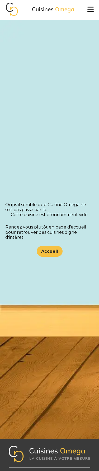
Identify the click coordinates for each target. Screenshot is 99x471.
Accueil (49, 251)
